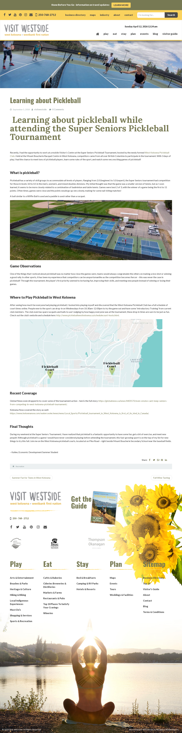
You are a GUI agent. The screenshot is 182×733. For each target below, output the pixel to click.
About (146, 594)
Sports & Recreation (21, 621)
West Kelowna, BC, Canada (160, 26)
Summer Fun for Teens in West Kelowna (31, 477)
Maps (113, 577)
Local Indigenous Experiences (19, 602)
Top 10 (146, 583)
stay (123, 33)
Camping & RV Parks (87, 583)
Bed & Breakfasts (86, 577)
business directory (75, 15)
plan (133, 33)
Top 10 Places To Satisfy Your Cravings (56, 606)
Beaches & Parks (19, 583)
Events (113, 583)
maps (93, 15)
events (144, 33)
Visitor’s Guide (151, 589)
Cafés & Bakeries (52, 577)
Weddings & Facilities (121, 594)
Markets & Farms (52, 592)
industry (104, 15)
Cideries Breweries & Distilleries (54, 585)
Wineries (48, 613)
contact (128, 15)
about (116, 15)
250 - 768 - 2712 (21, 518)
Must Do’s (15, 609)
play (106, 33)
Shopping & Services (21, 615)
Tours (113, 589)
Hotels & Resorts (85, 589)
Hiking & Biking (18, 594)
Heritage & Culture (20, 589)
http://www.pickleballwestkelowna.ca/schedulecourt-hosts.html (87, 315)
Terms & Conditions (153, 612)
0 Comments (57, 109)
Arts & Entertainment (22, 577)
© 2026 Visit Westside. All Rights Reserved (21, 729)
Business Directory (153, 577)
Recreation (20, 466)
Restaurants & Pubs (54, 598)
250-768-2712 (48, 14)
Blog (155, 33)
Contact (147, 600)
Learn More (121, 5)
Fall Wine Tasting (161, 477)
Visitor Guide (170, 33)
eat (115, 33)
